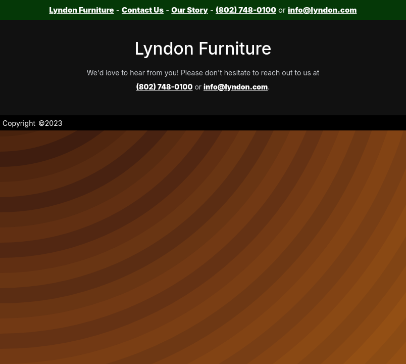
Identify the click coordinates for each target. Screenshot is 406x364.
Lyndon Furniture (81, 10)
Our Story (189, 10)
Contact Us (143, 10)
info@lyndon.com (322, 10)
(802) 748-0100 (246, 10)
